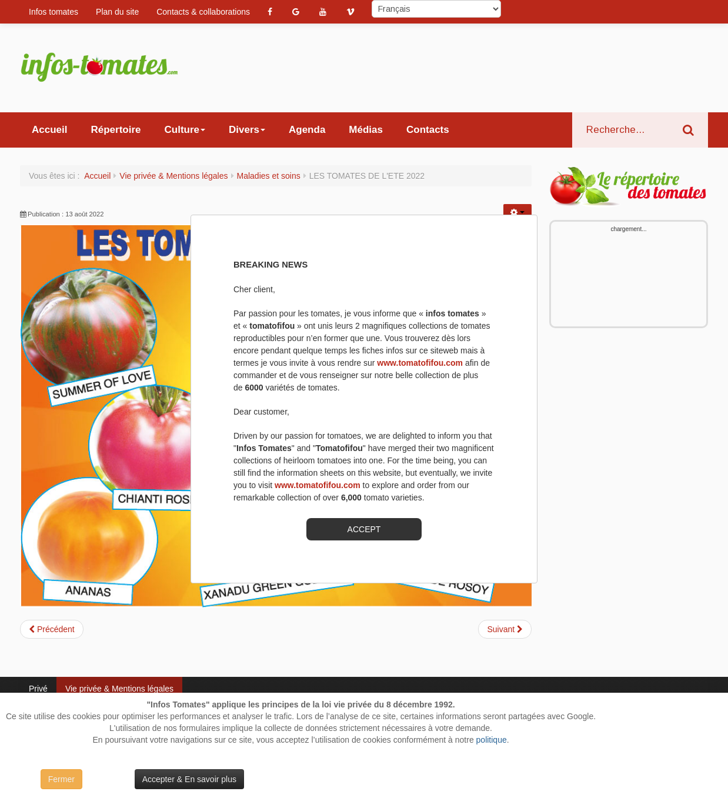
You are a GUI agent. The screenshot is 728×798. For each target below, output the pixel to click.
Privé (38, 688)
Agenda (307, 129)
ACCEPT (364, 529)
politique (491, 739)
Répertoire (116, 129)
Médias (366, 129)
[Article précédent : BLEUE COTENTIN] (52, 629)
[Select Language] (436, 9)
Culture (185, 129)
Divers (247, 129)
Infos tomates (53, 11)
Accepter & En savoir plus (189, 779)
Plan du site (117, 11)
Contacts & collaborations (203, 11)
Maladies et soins (268, 176)
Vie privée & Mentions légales (173, 176)
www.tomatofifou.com (420, 363)
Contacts (427, 129)
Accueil (49, 129)
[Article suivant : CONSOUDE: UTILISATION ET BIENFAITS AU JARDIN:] (505, 629)
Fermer (61, 779)
